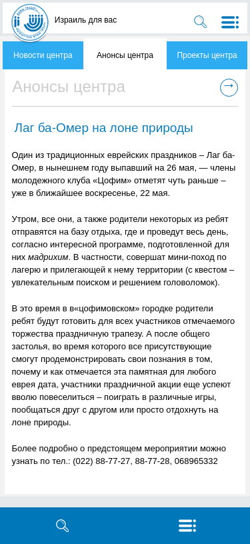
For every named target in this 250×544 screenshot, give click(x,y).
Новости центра (43, 55)
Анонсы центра (125, 55)
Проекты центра (207, 55)
